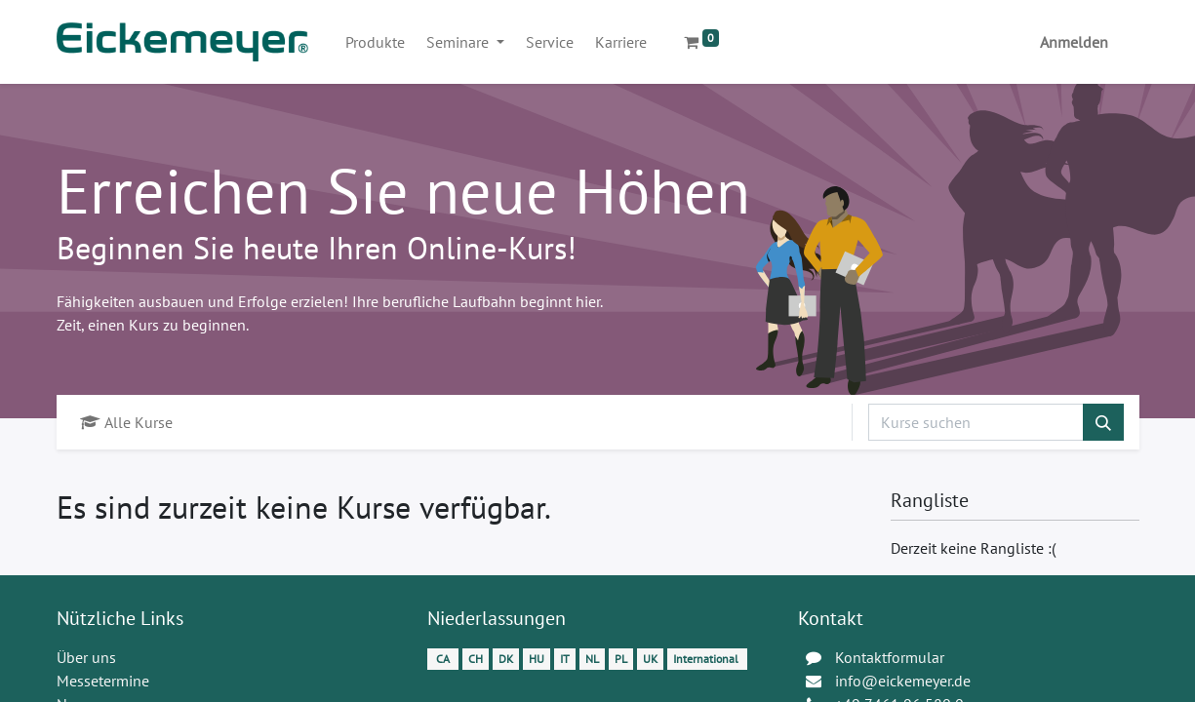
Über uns (86, 657)
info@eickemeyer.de (903, 680)
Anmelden (1074, 42)
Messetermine (103, 680)
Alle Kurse (126, 422)
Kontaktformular (889, 657)
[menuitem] (375, 41)
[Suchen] (1103, 422)
